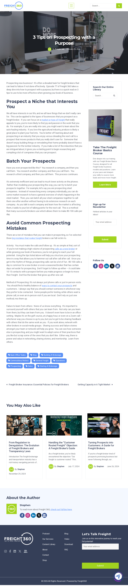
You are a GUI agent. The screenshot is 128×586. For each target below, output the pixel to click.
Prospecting (14, 366)
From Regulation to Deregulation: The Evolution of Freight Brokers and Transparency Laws (24, 447)
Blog (33, 355)
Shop (44, 560)
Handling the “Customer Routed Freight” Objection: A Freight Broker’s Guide (63, 445)
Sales (29, 366)
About (44, 549)
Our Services (47, 539)
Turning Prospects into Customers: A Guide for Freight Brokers (101, 445)
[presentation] (100, 555)
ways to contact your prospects (57, 285)
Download (68, 544)
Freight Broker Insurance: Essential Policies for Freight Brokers (37, 384)
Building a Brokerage (51, 355)
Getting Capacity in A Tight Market (95, 384)
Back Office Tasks (17, 355)
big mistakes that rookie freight (27, 238)
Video (66, 539)
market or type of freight (53, 120)
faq (66, 549)
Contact (45, 555)
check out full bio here (61, 509)
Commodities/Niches (18, 360)
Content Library (48, 544)
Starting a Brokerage (47, 366)
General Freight (40, 360)
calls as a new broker (65, 249)
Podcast (46, 534)
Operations (59, 360)
